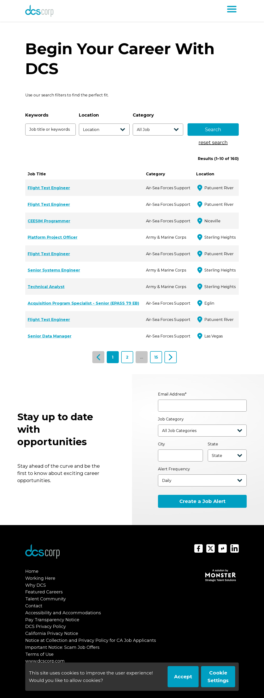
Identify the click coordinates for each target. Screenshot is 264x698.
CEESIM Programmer (49, 221)
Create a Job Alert (202, 501)
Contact (33, 606)
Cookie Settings (218, 676)
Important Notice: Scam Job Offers (62, 647)
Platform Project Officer (52, 237)
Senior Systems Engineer (54, 270)
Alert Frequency (174, 469)
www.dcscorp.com (45, 661)
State (213, 444)
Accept (183, 677)
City (161, 444)
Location (89, 115)
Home (31, 571)
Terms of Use (39, 654)
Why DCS (35, 585)
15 (156, 357)
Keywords (36, 115)
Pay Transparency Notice (52, 619)
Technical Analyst (46, 286)
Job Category (171, 419)
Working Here (40, 578)
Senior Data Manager (49, 336)
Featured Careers (44, 592)
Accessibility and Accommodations (63, 612)
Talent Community (45, 599)
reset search (213, 142)
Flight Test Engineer (49, 188)
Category (143, 115)
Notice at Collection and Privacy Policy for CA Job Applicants (90, 640)
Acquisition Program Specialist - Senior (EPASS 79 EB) (83, 303)
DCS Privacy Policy (45, 626)
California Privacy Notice (51, 633)
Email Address (172, 394)
